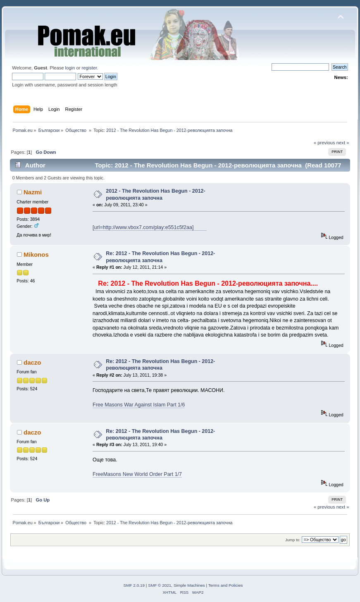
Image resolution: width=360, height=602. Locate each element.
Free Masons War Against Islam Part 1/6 (139, 405)
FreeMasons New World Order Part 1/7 (137, 474)
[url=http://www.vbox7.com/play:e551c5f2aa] (150, 227)
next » (342, 142)
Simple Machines (189, 585)
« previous (324, 142)
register (89, 67)
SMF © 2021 (159, 585)
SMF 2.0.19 (134, 585)
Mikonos (36, 254)
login (70, 67)
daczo (32, 362)
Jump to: (292, 540)
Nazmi (33, 192)
